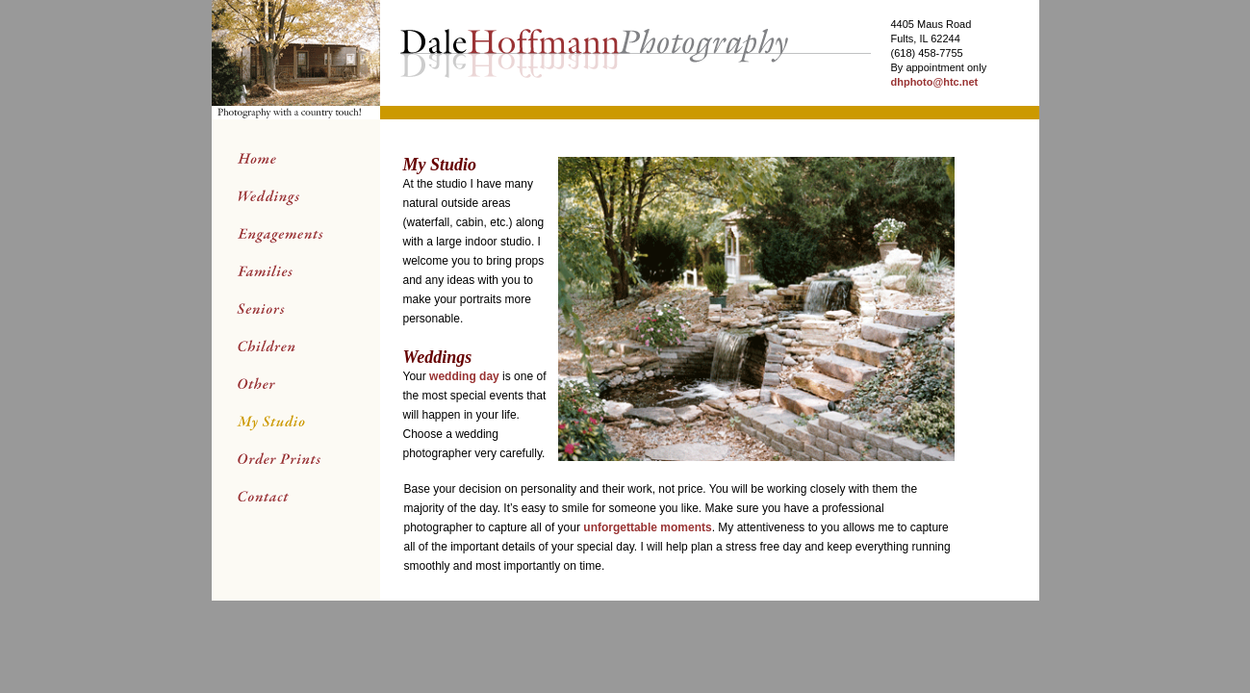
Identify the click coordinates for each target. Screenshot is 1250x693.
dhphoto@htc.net (934, 82)
